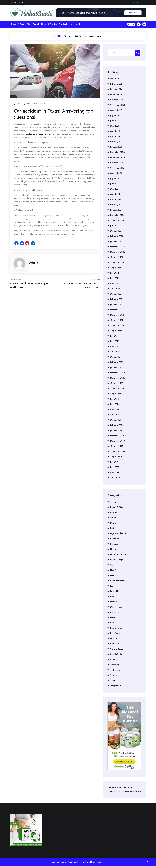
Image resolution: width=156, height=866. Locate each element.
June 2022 (115, 278)
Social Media (116, 654)
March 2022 (115, 293)
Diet (28, 24)
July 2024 (114, 178)
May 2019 (114, 472)
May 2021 (114, 346)
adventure (114, 502)
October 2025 (116, 99)
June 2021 (114, 341)
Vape (112, 680)
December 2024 (117, 152)
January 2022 (116, 304)
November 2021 (117, 314)
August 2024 (116, 173)
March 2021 (115, 356)
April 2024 (115, 194)
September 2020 (117, 388)
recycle (113, 638)
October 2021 (116, 320)
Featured (114, 544)
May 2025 (114, 126)
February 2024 (117, 204)
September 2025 (117, 105)
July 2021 (114, 335)
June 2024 (115, 183)
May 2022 (114, 283)
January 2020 (116, 430)
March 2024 (115, 199)
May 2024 (114, 189)
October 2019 (116, 446)
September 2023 (117, 220)
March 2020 (115, 419)
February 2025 (116, 141)
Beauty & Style (17, 24)
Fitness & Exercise (49, 24)
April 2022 (115, 288)
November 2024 (117, 157)
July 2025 (114, 115)
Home (13, 2)
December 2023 (117, 215)
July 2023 (114, 225)
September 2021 (117, 325)
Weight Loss (115, 685)
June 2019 (114, 467)
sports (113, 659)
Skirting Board (116, 648)
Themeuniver (101, 862)
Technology (115, 669)
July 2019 (114, 461)
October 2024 (116, 162)
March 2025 (115, 136)
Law (112, 596)
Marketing (114, 612)
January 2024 (116, 210)
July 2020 (114, 398)
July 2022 (114, 272)
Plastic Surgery (116, 627)
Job (111, 585)
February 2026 (117, 84)
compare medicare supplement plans (124, 790)
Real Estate (115, 633)
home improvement (118, 580)
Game (113, 564)
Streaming (114, 664)
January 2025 (116, 147)
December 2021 (117, 309)
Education (114, 538)
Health (77, 24)
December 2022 (117, 246)
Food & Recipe (65, 24)
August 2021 (116, 330)
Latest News (115, 591)
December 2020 (117, 372)
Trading (113, 675)
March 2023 (115, 231)
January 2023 (116, 241)
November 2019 (117, 440)
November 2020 (117, 377)
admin (33, 262)
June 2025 (114, 120)
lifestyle (113, 601)
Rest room (114, 643)
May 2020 (114, 409)
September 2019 (117, 451)
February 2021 (116, 362)
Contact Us (22, 2)
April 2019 (115, 477)
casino (113, 517)
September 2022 (117, 262)
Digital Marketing (118, 533)
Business (113, 512)
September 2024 (117, 168)
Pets (112, 622)
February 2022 (117, 299)
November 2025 (117, 94)
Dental (36, 24)
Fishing (113, 549)
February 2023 (116, 236)
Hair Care (114, 570)
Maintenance (116, 606)
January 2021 (116, 367)
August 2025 (116, 110)
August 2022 (116, 267)
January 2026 (116, 89)
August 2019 (116, 456)
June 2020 (115, 404)
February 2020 (117, 425)
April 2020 (115, 414)
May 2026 (114, 78)
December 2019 (117, 435)
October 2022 (116, 257)
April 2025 (115, 131)
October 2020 (116, 383)
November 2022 (117, 251)
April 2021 (115, 351)
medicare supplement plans (119, 787)
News (60, 36)
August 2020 (116, 393)
